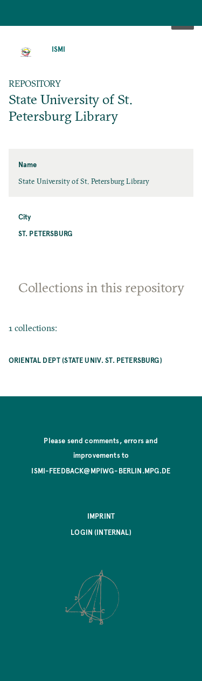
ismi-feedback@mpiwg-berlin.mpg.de (100, 470)
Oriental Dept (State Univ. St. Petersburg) (85, 360)
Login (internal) (101, 532)
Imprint (101, 516)
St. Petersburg (45, 233)
